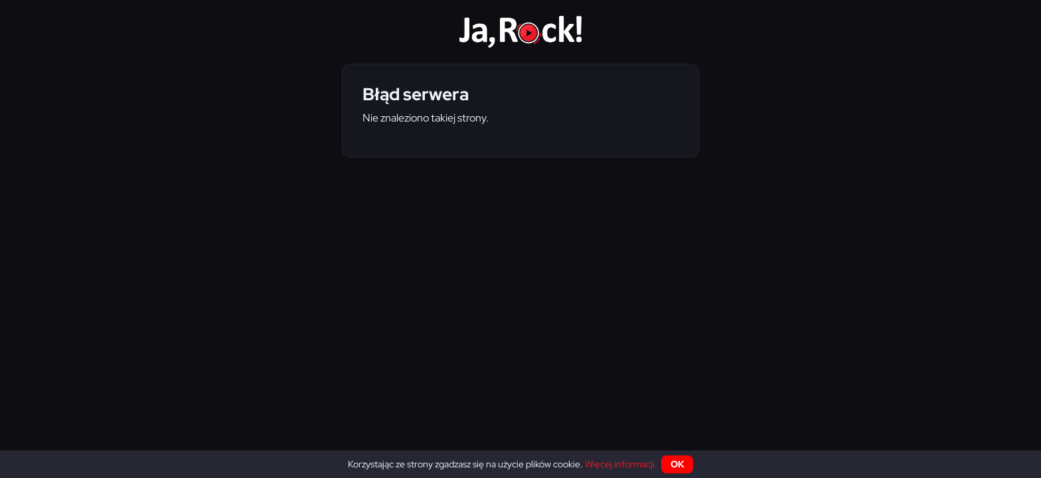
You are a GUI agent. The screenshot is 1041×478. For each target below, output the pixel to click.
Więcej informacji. (621, 464)
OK (677, 464)
